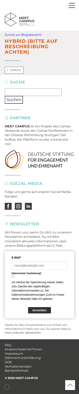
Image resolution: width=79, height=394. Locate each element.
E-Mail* (16, 257)
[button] (7, 387)
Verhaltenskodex (18, 366)
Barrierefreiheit (16, 370)
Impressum (14, 353)
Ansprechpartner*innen (23, 349)
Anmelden (39, 310)
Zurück (14, 70)
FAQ (8, 345)
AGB (8, 362)
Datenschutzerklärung (23, 358)
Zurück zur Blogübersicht (23, 35)
